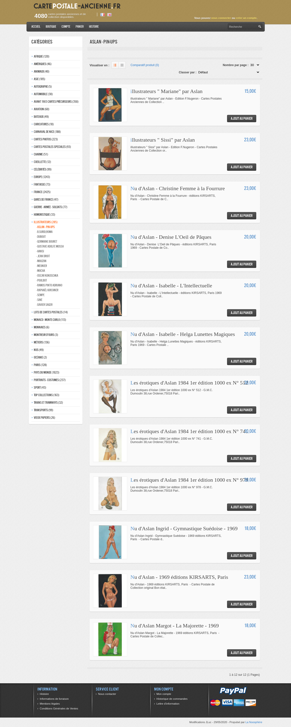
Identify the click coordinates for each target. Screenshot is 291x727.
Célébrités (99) (43, 169)
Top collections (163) (46, 395)
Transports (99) (43, 410)
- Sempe (40, 295)
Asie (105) (39, 79)
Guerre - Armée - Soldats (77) (50, 207)
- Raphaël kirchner (47, 290)
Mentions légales (50, 703)
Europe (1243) (42, 177)
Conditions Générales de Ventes (59, 708)
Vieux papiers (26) (44, 417)
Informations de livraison (54, 698)
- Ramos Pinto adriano (49, 285)
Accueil (35, 26)
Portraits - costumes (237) (50, 380)
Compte (66, 26)
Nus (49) (39, 350)
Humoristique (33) (44, 214)
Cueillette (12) (42, 162)
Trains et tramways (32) (48, 402)
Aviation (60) (41, 109)
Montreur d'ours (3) (46, 335)
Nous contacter (107, 694)
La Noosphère (253, 722)
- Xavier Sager (44, 305)
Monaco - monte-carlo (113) (50, 320)
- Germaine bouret (46, 241)
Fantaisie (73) (42, 184)
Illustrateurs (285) (46, 222)
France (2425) (42, 192)
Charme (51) (41, 154)
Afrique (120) (41, 56)
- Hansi (40, 251)
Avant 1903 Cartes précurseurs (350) (56, 101)
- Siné (39, 300)
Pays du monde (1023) (46, 372)
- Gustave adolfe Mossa (50, 246)
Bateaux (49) (41, 117)
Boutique (51, 26)
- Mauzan (41, 261)
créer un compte (246, 18)
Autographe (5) (43, 86)
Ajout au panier (242, 118)
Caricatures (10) (44, 124)
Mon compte (164, 694)
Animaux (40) (41, 71)
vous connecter (221, 18)
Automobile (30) (43, 94)
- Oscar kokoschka (47, 275)
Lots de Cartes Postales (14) (51, 312)
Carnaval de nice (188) (47, 132)
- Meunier (41, 266)
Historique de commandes (172, 698)
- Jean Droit (43, 256)
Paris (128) (40, 365)
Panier (80, 26)
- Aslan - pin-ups (45, 227)
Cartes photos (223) (46, 139)
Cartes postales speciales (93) (52, 147)
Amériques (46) (43, 64)
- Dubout (41, 237)
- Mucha (40, 271)
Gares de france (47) (46, 199)
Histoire (94, 26)
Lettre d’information (168, 703)
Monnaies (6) (41, 327)
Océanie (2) (40, 357)
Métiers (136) (42, 342)
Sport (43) (40, 387)
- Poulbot (41, 280)
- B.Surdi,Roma (44, 232)
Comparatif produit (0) (145, 65)
